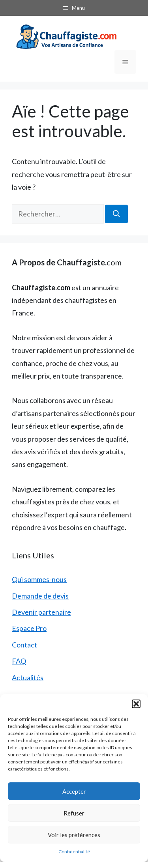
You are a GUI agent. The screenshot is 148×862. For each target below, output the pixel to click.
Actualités (27, 677)
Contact (24, 644)
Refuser (74, 813)
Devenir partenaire (41, 612)
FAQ (19, 661)
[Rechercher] (116, 214)
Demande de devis (40, 595)
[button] (136, 704)
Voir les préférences (74, 834)
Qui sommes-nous (39, 579)
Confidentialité (74, 852)
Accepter (74, 791)
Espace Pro (29, 628)
